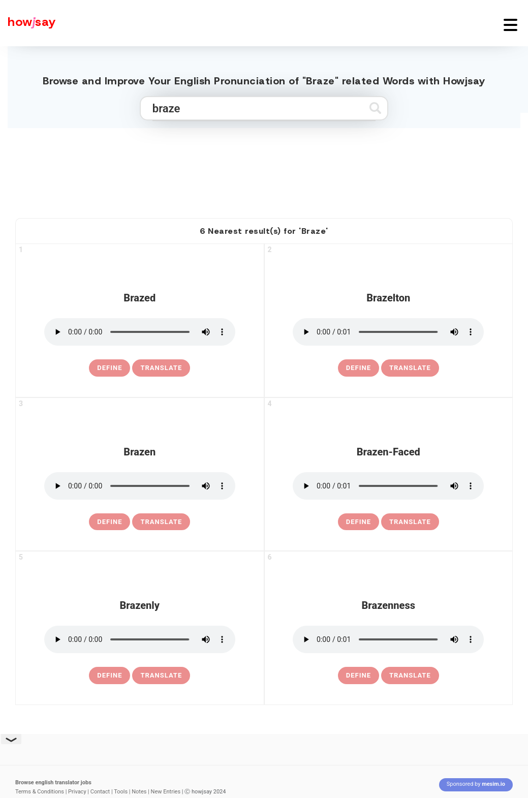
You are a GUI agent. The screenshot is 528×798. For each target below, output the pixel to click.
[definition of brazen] (109, 522)
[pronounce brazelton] (388, 332)
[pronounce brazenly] (139, 639)
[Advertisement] (264, 169)
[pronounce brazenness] (388, 639)
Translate (161, 368)
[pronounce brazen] (139, 486)
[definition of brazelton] (358, 368)
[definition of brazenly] (109, 675)
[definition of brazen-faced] (358, 522)
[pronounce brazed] (139, 332)
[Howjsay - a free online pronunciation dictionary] (28, 23)
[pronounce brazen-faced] (388, 486)
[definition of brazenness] (358, 675)
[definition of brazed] (109, 368)
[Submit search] (375, 108)
